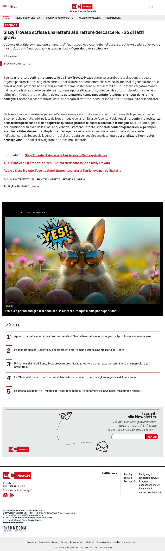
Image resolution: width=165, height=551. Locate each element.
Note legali (89, 542)
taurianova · (40, 179)
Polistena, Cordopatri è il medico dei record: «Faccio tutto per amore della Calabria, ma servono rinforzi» (78, 390)
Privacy (64, 542)
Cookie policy (76, 542)
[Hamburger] (5, 7)
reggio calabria (73, 179)
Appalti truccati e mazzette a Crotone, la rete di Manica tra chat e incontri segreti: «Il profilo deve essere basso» (82, 336)
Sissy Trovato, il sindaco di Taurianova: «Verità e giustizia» (66, 155)
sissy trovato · (20, 179)
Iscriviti (152, 437)
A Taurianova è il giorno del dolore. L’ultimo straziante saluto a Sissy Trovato (57, 163)
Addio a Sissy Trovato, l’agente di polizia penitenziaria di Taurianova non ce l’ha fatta (62, 170)
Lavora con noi (129, 542)
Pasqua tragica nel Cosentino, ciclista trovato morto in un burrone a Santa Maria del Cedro (69, 349)
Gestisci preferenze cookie (108, 542)
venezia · (56, 179)
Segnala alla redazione (49, 542)
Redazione (31, 542)
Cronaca (33, 186)
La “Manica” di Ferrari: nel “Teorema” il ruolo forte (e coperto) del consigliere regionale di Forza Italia (75, 377)
